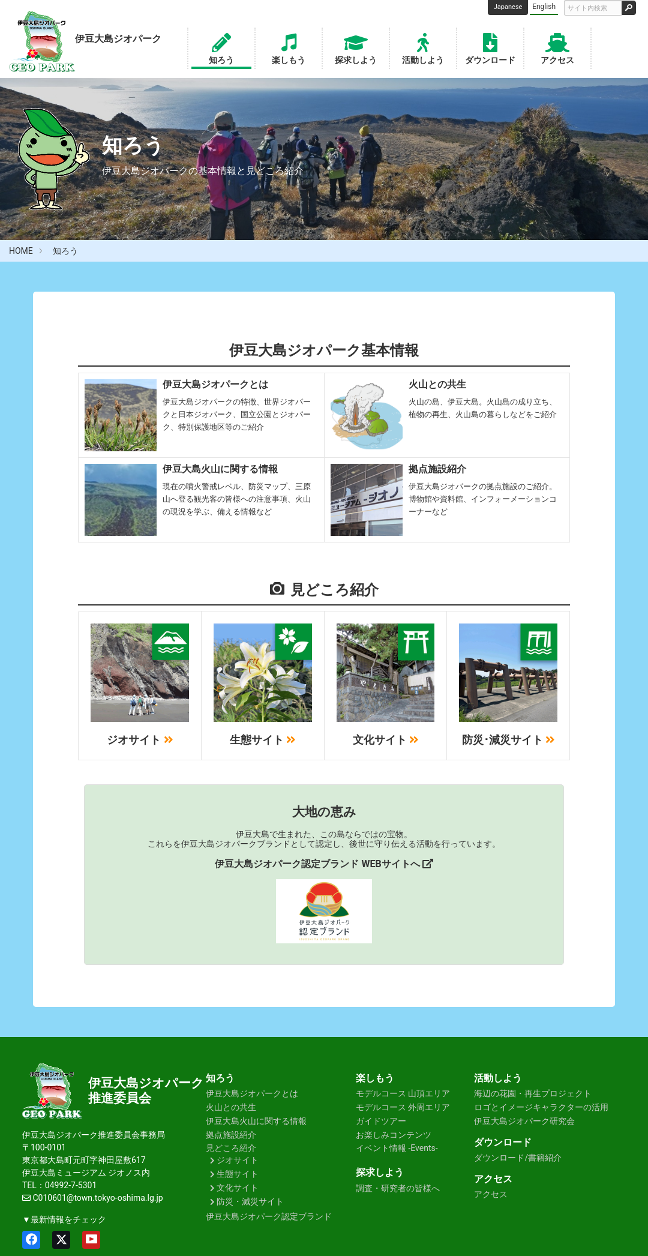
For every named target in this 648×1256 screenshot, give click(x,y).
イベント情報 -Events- (397, 1148)
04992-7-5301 (71, 1185)
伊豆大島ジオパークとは (252, 1093)
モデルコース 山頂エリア (403, 1093)
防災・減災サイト (250, 1201)
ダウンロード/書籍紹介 (518, 1157)
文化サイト (238, 1187)
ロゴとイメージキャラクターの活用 (541, 1107)
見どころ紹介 (231, 1148)
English (544, 6)
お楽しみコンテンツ (393, 1135)
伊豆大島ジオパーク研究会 (524, 1121)
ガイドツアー (381, 1121)
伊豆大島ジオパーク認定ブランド (269, 1216)
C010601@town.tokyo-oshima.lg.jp (97, 1198)
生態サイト (238, 1174)
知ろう (221, 47)
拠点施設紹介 (231, 1135)
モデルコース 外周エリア (403, 1107)
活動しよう (423, 47)
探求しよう (356, 47)
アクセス (557, 47)
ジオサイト (238, 1160)
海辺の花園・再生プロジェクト (533, 1093)
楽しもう (289, 47)
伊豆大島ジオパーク (146, 1083)
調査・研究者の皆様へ (398, 1188)
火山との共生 (231, 1107)
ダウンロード (490, 47)
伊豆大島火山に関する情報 (256, 1121)
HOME (21, 251)
